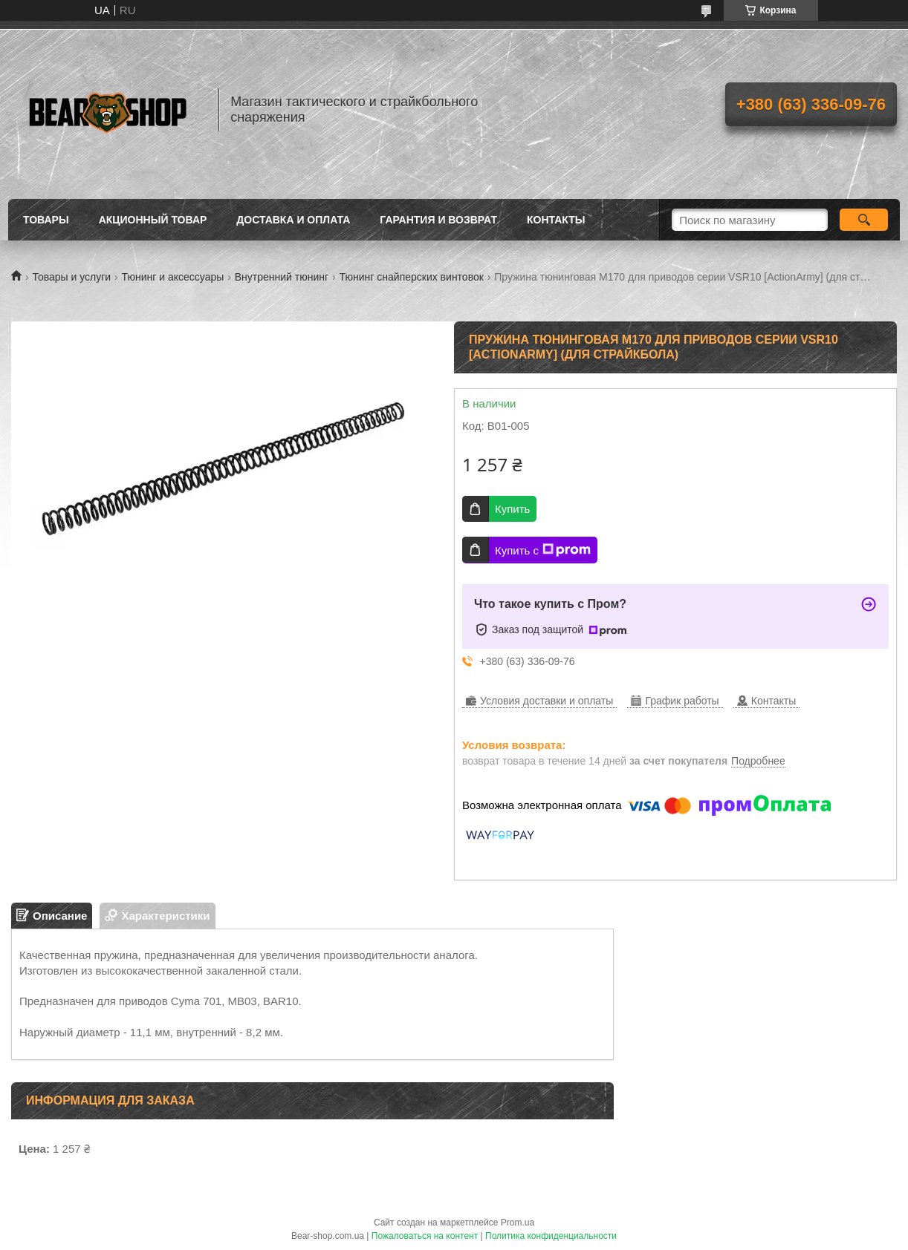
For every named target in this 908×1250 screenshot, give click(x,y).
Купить (512, 509)
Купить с (543, 550)
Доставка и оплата (293, 220)
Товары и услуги (71, 277)
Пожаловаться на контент (425, 1236)
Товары (46, 220)
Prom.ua (517, 1222)
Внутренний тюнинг (281, 277)
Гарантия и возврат (438, 220)
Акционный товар (153, 220)
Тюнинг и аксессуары (173, 277)
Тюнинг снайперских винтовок (412, 277)
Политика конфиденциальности (551, 1236)
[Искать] (864, 220)
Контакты (556, 220)
